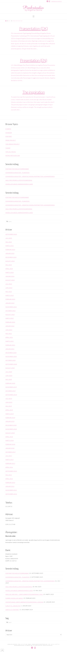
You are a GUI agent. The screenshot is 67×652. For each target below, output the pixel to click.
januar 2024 (9, 276)
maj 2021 (8, 333)
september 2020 (11, 364)
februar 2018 (10, 444)
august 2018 (10, 433)
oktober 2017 (10, 452)
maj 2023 (8, 291)
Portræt (8, 136)
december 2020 (10, 352)
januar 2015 (9, 486)
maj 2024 (8, 265)
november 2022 (11, 307)
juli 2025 (8, 238)
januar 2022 (9, 326)
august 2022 (10, 314)
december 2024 (10, 257)
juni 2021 (8, 330)
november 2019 (11, 387)
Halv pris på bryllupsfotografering (18, 180)
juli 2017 (8, 455)
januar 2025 (9, 253)
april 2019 (9, 410)
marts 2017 (9, 459)
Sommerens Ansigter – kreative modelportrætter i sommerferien (30, 176)
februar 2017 (10, 463)
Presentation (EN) (33, 60)
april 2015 (9, 478)
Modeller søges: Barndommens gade (19, 184)
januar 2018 (9, 448)
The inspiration (33, 92)
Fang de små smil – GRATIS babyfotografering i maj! (24, 594)
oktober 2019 (10, 391)
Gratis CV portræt (12, 609)
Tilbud (7, 148)
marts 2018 (9, 440)
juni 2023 (8, 287)
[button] (33, 16)
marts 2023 (9, 295)
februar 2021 (10, 345)
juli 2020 (8, 371)
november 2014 (11, 490)
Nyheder (8, 132)
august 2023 (10, 280)
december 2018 (10, 425)
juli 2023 (8, 284)
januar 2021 (9, 349)
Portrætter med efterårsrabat (17, 169)
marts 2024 (9, 272)
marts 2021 (9, 341)
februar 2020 (10, 383)
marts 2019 (9, 414)
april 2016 (9, 467)
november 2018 (11, 429)
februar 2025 (10, 249)
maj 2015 (8, 475)
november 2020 (11, 356)
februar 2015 (10, 482)
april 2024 (9, 268)
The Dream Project (12, 144)
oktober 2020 (10, 360)
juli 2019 (8, 398)
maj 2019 (8, 406)
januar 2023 (9, 303)
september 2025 (11, 234)
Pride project (10, 140)
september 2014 (11, 494)
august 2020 (10, 368)
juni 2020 (8, 375)
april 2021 (9, 337)
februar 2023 (10, 299)
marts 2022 (9, 318)
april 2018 (9, 436)
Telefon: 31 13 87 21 (56, 1)
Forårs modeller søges (14, 598)
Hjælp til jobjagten (13, 606)
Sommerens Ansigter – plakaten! (17, 172)
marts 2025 (9, 245)
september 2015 (11, 471)
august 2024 (10, 261)
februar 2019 (10, 417)
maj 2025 (8, 242)
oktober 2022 (10, 310)
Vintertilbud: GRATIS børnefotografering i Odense (24, 602)
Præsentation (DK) (33, 28)
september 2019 (11, 394)
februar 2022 (10, 322)
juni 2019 (8, 402)
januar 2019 (9, 421)
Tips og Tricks (10, 151)
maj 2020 (8, 379)
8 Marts (8, 129)
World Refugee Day (12, 155)
